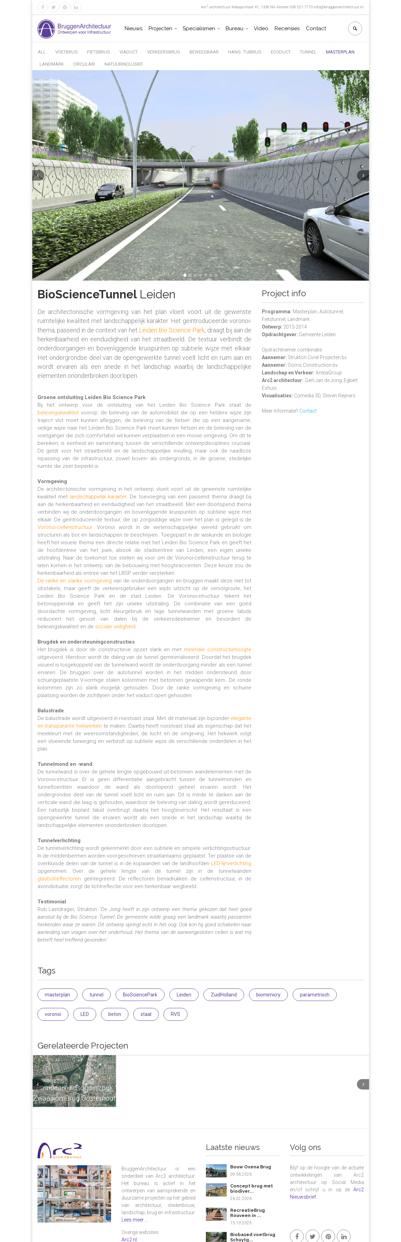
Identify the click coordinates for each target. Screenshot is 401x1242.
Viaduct (128, 52)
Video (261, 28)
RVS (175, 1014)
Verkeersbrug (163, 52)
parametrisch (314, 994)
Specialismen (199, 28)
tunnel (96, 994)
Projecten (160, 28)
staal (146, 1014)
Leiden (184, 994)
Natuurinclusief (124, 64)
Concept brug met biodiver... (251, 1188)
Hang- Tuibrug (244, 52)
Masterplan (340, 52)
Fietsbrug (98, 52)
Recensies (287, 28)
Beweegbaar (204, 52)
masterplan (57, 994)
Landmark (52, 64)
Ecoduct (281, 52)
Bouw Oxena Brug (250, 1166)
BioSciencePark (140, 994)
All (42, 52)
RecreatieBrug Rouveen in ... (247, 1213)
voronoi (53, 1014)
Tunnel (308, 52)
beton (114, 1014)
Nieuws (133, 28)
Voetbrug (66, 52)
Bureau (234, 28)
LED (85, 1014)
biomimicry (268, 994)
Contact (316, 28)
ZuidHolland (224, 994)
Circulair (84, 64)
